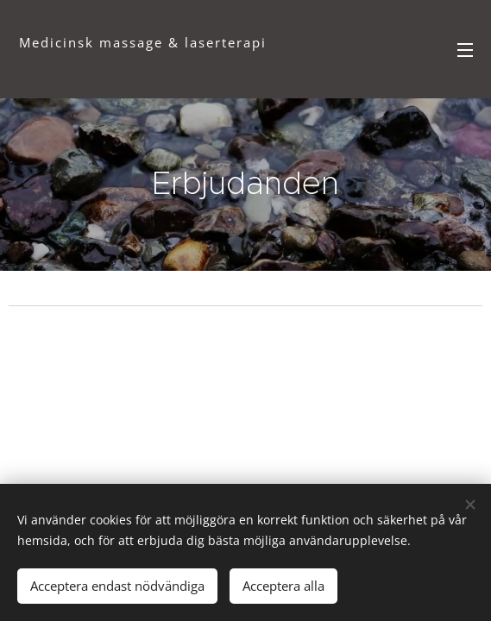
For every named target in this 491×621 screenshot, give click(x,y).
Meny (465, 50)
